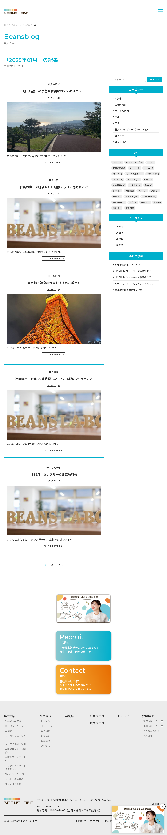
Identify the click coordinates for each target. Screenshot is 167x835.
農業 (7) (157, 202)
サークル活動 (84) (135, 173)
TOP (6, 24)
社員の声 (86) (132, 196)
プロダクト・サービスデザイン (15, 767)
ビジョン (45, 721)
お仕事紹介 (120, 104)
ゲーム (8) (148, 168)
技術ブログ (97, 723)
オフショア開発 (13, 783)
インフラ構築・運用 (15, 744)
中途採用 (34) (119, 185)
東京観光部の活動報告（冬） (130, 289)
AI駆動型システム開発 (15, 750)
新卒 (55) (117, 190)
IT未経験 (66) (119, 168)
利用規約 (95, 821)
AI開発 (8, 731)
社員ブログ (17, 24)
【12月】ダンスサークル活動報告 (53, 474)
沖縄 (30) (155, 190)
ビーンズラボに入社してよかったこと (134, 283)
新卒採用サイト (151, 721)
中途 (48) (148, 179)
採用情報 (148, 716)
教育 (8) (148, 185)
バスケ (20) (118, 179)
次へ (60, 564)
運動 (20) (117, 208)
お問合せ (81, 821)
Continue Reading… (54, 162)
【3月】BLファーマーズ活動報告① (133, 277)
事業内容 (10, 716)
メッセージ (46, 726)
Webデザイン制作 (14, 774)
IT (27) (151, 162)
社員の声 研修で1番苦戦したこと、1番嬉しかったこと (54, 378)
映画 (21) (130, 190)
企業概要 (45, 735)
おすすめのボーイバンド (127, 265)
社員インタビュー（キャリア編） (132, 129)
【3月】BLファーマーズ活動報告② (133, 271)
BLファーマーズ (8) (134, 162)
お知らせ (123, 716)
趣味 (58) (145, 202)
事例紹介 (71, 716)
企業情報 (45, 716)
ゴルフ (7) (117, 173)
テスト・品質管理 (14, 778)
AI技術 (118, 98)
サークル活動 (53, 467)
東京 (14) (142, 190)
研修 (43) (117, 196)
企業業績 (45, 740)
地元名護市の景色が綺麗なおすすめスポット (54, 91)
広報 (117, 117)
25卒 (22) (117, 162)
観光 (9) (133, 202)
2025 (27, 24)
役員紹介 (45, 731)
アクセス (45, 745)
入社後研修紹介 (151, 731)
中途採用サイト (151, 726)
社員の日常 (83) (149, 196)
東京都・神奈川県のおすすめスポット (54, 282)
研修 (117, 123)
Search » (154, 79)
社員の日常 (54, 84)
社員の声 (54, 180)
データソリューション (15, 737)
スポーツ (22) (153, 173)
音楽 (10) (130, 208)
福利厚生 (147, 735)
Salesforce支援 (13, 721)
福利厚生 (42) (119, 202)
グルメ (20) (135, 168)
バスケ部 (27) (134, 179)
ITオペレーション (14, 726)
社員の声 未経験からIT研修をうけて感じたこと (54, 187)
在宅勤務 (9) (135, 185)
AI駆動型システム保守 (15, 759)
